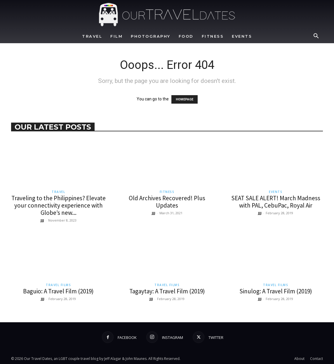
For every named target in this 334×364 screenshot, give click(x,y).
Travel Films (58, 285)
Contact (316, 358)
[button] (316, 36)
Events (242, 36)
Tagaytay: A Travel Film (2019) (167, 291)
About (299, 358)
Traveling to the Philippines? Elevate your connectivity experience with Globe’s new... (58, 205)
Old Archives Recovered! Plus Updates (167, 201)
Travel (92, 36)
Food (186, 36)
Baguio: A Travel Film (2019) (58, 291)
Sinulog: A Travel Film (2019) (275, 291)
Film (116, 36)
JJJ (42, 220)
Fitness (213, 36)
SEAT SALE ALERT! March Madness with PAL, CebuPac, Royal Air (275, 201)
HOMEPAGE (184, 99)
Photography (151, 36)
